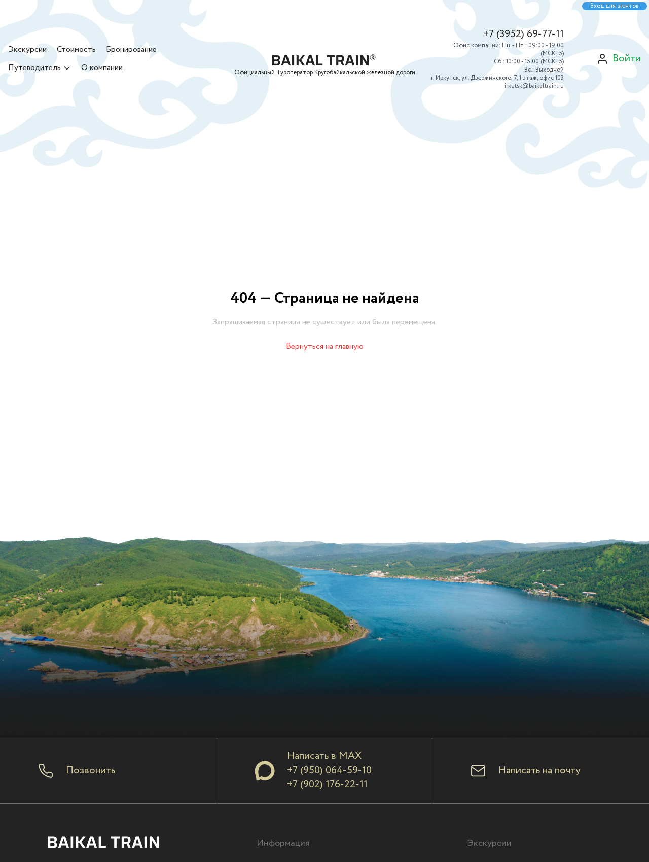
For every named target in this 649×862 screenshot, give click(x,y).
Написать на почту (539, 771)
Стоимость (76, 49)
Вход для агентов (614, 6)
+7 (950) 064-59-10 (329, 770)
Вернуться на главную (325, 346)
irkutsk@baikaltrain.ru (534, 86)
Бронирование (131, 49)
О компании (102, 68)
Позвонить (90, 771)
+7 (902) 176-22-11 (327, 784)
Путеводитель (39, 68)
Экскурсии (27, 49)
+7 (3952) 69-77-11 (523, 34)
